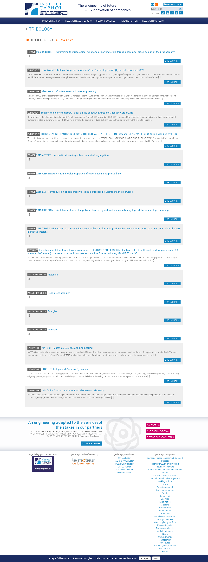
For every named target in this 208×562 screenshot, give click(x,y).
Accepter (144, 558)
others (165, 484)
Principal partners (165, 519)
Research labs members (78, 20)
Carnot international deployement (165, 478)
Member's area (173, 4)
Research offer (129, 20)
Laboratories (165, 510)
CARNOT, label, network (165, 545)
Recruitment (165, 507)
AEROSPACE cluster (124, 460)
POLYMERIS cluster (124, 463)
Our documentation (158, 431)
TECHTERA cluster (124, 469)
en (156, 4)
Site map (165, 498)
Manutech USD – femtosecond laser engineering (69, 91)
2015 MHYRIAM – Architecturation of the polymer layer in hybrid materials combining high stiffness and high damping (102, 210)
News (165, 533)
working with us (165, 481)
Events (165, 493)
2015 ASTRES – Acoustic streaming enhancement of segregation (72, 155)
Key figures (165, 542)
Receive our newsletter (160, 437)
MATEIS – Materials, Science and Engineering (67, 347)
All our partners (92, 443)
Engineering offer (165, 525)
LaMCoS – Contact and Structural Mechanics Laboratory (73, 390)
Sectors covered (105, 20)
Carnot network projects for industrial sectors (165, 471)
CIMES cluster (124, 466)
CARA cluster (124, 457)
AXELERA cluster (124, 472)
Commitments (165, 536)
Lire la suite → (172, 61)
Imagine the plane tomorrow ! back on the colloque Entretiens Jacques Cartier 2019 (87, 112)
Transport (53, 329)
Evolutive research (165, 487)
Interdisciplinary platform (165, 522)
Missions (165, 504)
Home (165, 551)
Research (165, 513)
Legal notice (165, 501)
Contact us (153, 425)
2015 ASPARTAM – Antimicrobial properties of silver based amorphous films (79, 173)
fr (152, 4)
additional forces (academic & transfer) (165, 457)
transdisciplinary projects (164, 475)
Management (165, 539)
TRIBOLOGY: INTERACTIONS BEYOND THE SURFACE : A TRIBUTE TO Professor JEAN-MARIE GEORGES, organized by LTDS (109, 133)
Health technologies (59, 292)
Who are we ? (165, 548)
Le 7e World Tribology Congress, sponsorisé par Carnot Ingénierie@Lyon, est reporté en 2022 (92, 70)
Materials (53, 274)
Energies (52, 311)
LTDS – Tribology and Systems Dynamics (65, 369)
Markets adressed (165, 531)
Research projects (153, 20)
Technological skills (165, 528)
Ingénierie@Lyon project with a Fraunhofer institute (165, 465)
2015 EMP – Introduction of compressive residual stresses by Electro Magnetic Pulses (84, 191)
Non (156, 558)
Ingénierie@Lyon (51, 20)
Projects (165, 460)
